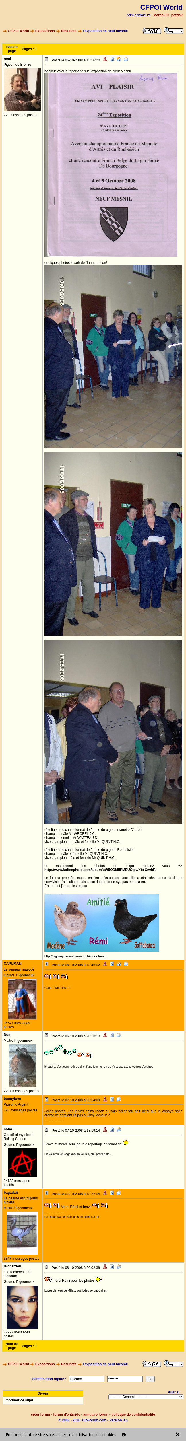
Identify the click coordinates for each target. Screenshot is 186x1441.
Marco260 (161, 15)
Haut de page (11, 1346)
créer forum (40, 1415)
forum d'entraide (66, 1415)
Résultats (69, 31)
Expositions (45, 31)
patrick (177, 15)
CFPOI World (18, 31)
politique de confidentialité (133, 1415)
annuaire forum (95, 1415)
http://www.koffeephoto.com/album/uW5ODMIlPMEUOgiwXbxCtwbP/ (100, 870)
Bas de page (12, 49)
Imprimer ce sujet (19, 1400)
